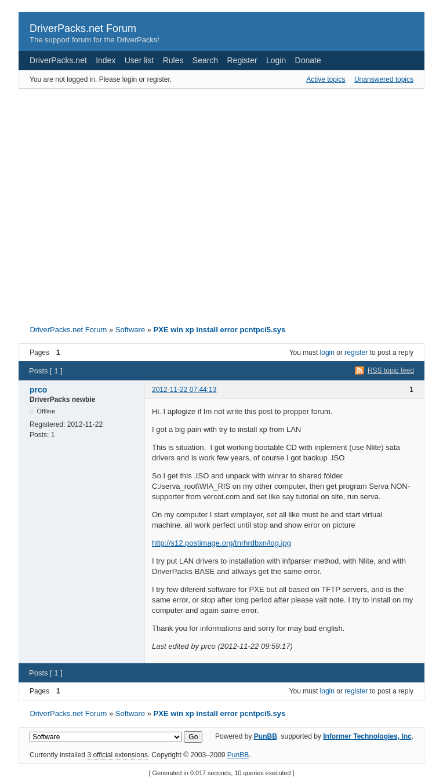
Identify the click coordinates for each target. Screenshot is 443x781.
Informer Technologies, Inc (367, 736)
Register (242, 60)
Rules (173, 60)
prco (38, 389)
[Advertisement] (108, 203)
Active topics (325, 79)
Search (205, 60)
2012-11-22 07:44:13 (184, 390)
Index (105, 60)
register (356, 352)
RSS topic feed (391, 370)
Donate (308, 60)
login (327, 352)
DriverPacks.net (58, 60)
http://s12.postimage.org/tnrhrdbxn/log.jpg (221, 543)
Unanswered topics (383, 79)
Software (130, 329)
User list (139, 60)
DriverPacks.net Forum (83, 28)
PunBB (265, 736)
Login (276, 60)
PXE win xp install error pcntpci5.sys (220, 329)
